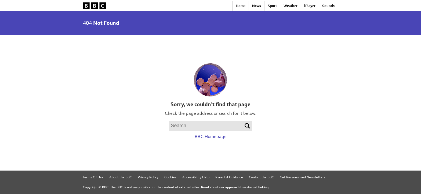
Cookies (170, 177)
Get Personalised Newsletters (302, 177)
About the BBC (120, 177)
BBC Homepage (211, 136)
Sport (272, 6)
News (256, 6)
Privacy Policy (148, 177)
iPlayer (309, 6)
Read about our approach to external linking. (235, 187)
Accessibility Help (195, 177)
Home (240, 6)
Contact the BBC (261, 177)
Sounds (328, 6)
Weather (290, 6)
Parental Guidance (229, 177)
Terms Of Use (93, 177)
